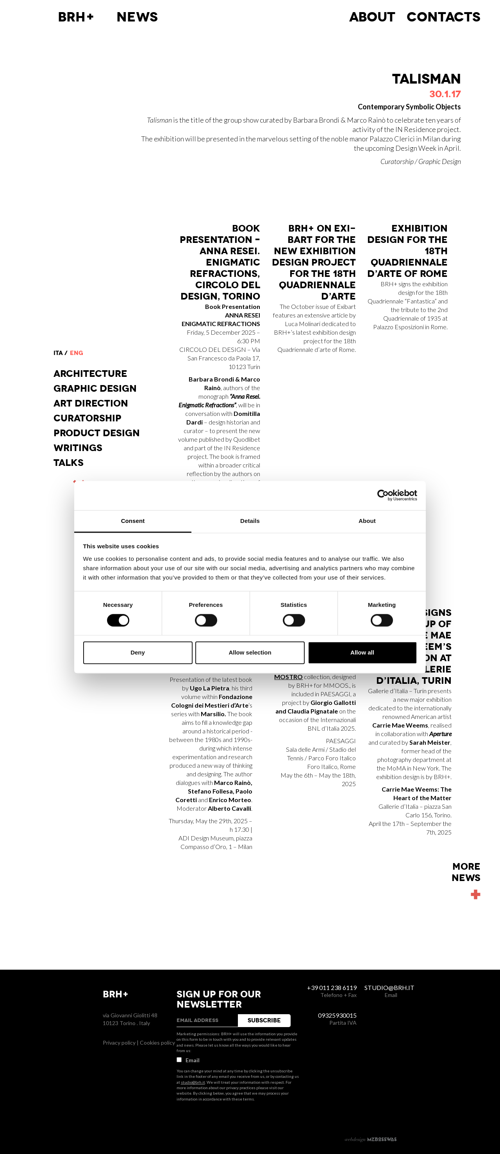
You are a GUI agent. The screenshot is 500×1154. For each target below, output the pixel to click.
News (137, 17)
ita (58, 353)
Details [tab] (250, 520)
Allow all (362, 652)
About (372, 17)
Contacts (443, 17)
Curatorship (87, 418)
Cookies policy (157, 1042)
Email (188, 1060)
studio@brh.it (193, 1082)
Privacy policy (119, 1042)
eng (76, 353)
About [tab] (367, 520)
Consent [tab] (133, 520)
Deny (137, 652)
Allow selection (250, 652)
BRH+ (76, 17)
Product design (97, 433)
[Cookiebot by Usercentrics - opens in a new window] (383, 495)
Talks (69, 462)
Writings (78, 447)
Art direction (91, 403)
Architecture (90, 373)
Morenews (466, 872)
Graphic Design (95, 388)
